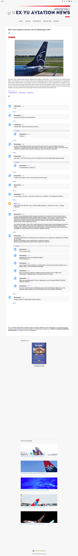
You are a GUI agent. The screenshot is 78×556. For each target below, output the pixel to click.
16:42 (19, 203)
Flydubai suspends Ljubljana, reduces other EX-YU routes (32, 524)
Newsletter (47, 21)
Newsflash (30, 92)
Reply (14, 111)
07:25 (28, 286)
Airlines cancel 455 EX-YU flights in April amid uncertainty (32, 456)
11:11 (23, 115)
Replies (17, 130)
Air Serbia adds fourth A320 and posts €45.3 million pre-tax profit (34, 473)
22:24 (28, 255)
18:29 (23, 214)
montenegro (22, 92)
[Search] (75, 1)
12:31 (23, 175)
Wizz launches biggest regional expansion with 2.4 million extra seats (35, 490)
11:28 (23, 144)
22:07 (23, 235)
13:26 (28, 165)
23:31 (28, 270)
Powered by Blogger (39, 550)
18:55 (28, 134)
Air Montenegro (13, 92)
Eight (15, 203)
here (17, 330)
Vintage (27, 21)
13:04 (23, 185)
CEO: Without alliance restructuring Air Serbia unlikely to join (33, 507)
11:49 (23, 156)
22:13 (28, 249)
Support (56, 21)
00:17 (28, 278)
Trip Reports (37, 21)
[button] (9, 33)
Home (2, 1)
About (21, 21)
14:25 (23, 297)
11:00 (23, 106)
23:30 (28, 263)
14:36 (23, 194)
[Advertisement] (39, 380)
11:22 (23, 124)
